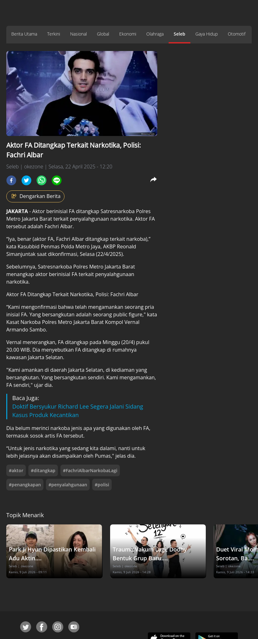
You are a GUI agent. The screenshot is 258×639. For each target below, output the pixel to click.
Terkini (53, 34)
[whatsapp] (41, 180)
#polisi (102, 485)
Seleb (179, 34)
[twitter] (26, 180)
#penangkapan (25, 485)
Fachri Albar (59, 226)
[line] (57, 180)
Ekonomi (127, 34)
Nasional (78, 34)
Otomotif (236, 34)
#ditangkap (43, 470)
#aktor (16, 470)
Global (103, 34)
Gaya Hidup (206, 34)
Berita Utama (24, 34)
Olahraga (155, 34)
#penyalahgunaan (67, 485)
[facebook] (11, 180)
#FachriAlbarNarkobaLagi (90, 470)
